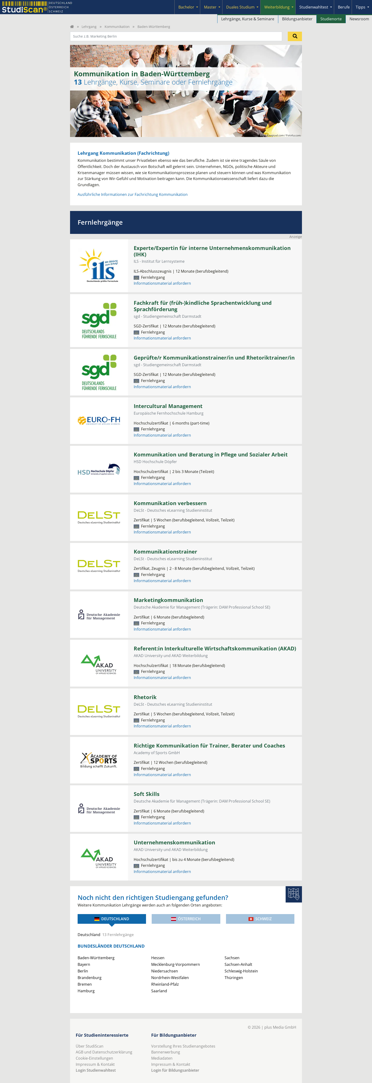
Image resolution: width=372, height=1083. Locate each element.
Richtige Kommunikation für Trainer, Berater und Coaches (209, 745)
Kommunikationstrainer (165, 551)
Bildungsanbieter (297, 18)
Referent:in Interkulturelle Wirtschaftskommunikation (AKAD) (215, 648)
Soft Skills (146, 794)
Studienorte (331, 18)
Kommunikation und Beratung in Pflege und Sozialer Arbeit (211, 454)
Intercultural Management (168, 406)
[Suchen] (295, 36)
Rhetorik (145, 697)
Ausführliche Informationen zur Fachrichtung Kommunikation (133, 194)
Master (210, 7)
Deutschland (111, 918)
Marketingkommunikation (168, 600)
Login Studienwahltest (96, 1070)
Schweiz (260, 918)
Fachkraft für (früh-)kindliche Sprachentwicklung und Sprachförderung (203, 306)
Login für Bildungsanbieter (175, 1070)
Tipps (360, 7)
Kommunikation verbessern (170, 503)
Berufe (344, 7)
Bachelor (186, 7)
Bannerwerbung (165, 1052)
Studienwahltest (313, 7)
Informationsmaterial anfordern (162, 283)
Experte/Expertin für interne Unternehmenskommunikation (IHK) (212, 251)
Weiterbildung (277, 7)
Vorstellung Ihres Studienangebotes (183, 1046)
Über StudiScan (89, 1046)
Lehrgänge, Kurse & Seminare (247, 18)
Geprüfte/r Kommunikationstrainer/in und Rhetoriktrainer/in (214, 357)
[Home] (72, 26)
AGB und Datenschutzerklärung (104, 1052)
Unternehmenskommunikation (174, 842)
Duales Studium (240, 7)
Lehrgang (89, 26)
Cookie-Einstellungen (94, 1058)
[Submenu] (197, 7)
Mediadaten (162, 1058)
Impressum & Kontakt (95, 1064)
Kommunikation (117, 26)
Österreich (186, 918)
